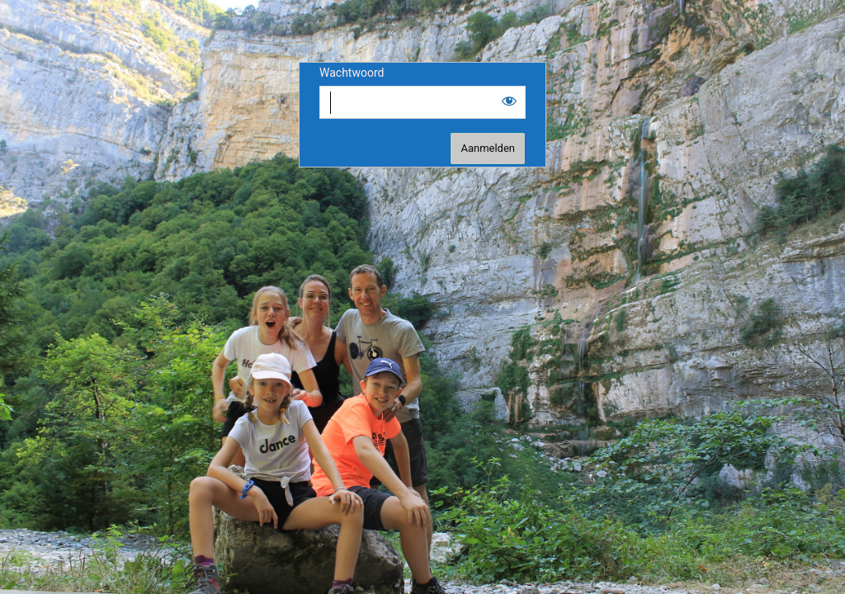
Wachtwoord (351, 72)
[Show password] (509, 100)
